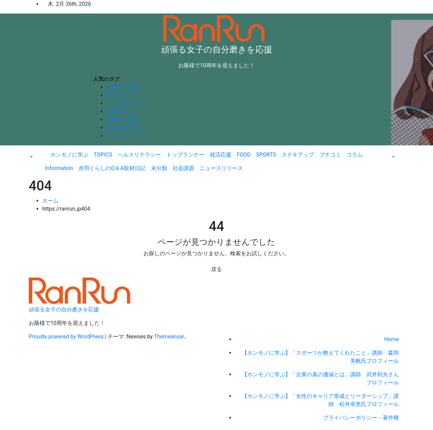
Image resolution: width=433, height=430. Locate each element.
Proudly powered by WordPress (67, 336)
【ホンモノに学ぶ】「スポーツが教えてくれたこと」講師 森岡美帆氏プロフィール (320, 357)
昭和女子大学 (123, 119)
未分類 (159, 168)
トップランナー (185, 154)
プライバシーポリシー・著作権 (361, 417)
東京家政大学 (123, 127)
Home (391, 339)
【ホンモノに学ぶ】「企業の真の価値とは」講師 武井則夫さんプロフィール (320, 378)
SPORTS (266, 154)
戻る (216, 269)
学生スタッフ (123, 95)
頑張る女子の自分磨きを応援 (216, 49)
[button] (31, 157)
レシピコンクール (128, 103)
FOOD (244, 154)
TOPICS (103, 154)
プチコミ (330, 154)
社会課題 (183, 168)
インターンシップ (128, 136)
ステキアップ (297, 154)
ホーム (50, 200)
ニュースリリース (221, 168)
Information (59, 168)
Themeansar (169, 336)
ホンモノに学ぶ (69, 154)
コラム (354, 154)
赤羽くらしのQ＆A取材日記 (111, 168)
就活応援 (220, 154)
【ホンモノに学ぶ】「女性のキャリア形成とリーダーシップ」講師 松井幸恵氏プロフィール (320, 400)
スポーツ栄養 (123, 87)
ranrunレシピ (122, 111)
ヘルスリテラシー (139, 154)
